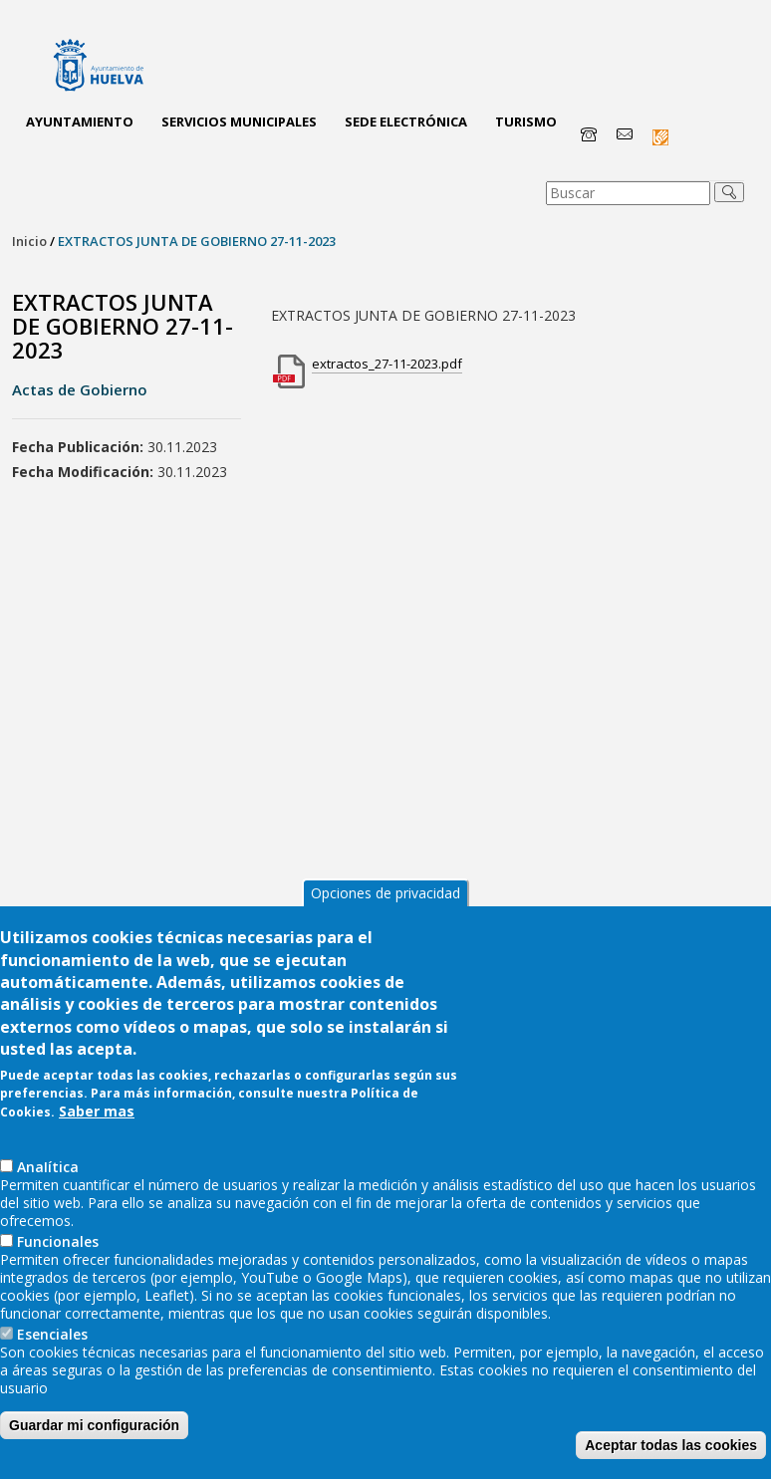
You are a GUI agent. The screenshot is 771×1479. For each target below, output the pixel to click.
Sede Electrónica (406, 121)
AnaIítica (48, 1166)
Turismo (526, 121)
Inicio (29, 241)
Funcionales (58, 1241)
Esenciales (52, 1334)
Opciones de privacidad (385, 892)
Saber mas (96, 1111)
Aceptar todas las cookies (671, 1445)
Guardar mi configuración (94, 1425)
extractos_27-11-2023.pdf (387, 363)
